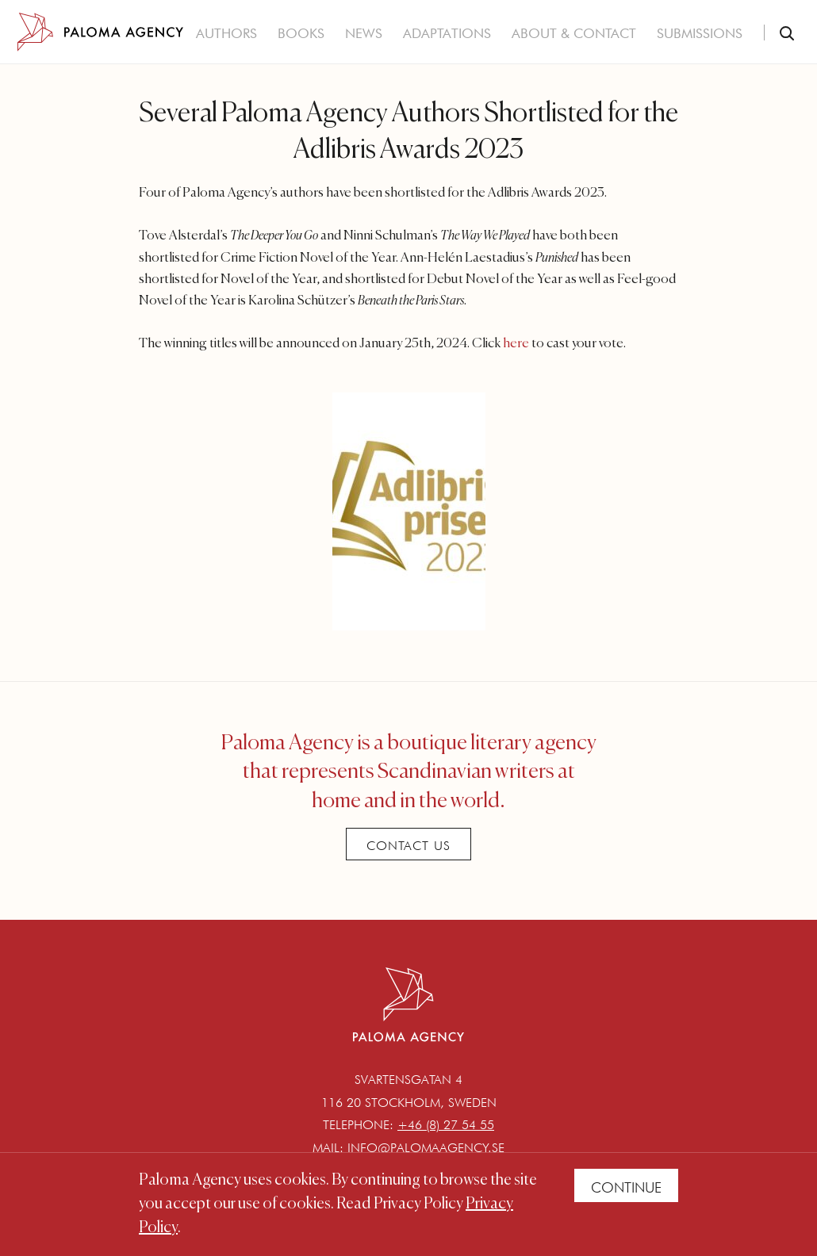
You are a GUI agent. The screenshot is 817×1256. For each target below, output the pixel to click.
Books (301, 33)
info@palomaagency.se (425, 1147)
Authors (226, 33)
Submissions (699, 33)
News (363, 33)
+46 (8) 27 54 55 (445, 1124)
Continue (626, 1187)
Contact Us (408, 845)
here (516, 343)
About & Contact (574, 33)
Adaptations (447, 33)
